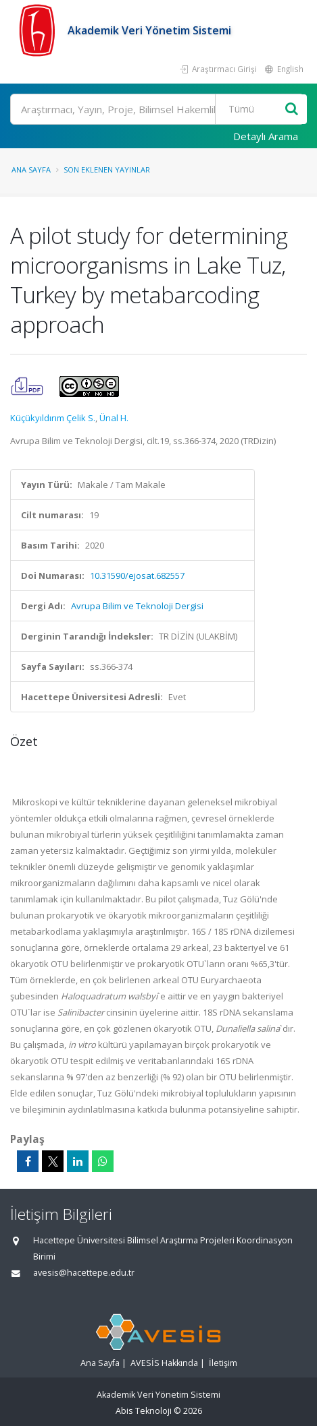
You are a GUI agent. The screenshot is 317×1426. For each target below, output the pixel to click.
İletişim (223, 1363)
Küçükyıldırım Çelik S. (52, 418)
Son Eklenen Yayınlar (107, 169)
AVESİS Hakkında (164, 1363)
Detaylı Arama (265, 136)
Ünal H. (113, 418)
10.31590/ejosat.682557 (137, 575)
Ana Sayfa (31, 169)
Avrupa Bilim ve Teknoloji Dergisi (137, 606)
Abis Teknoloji (144, 1411)
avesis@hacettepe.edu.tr (84, 1272)
